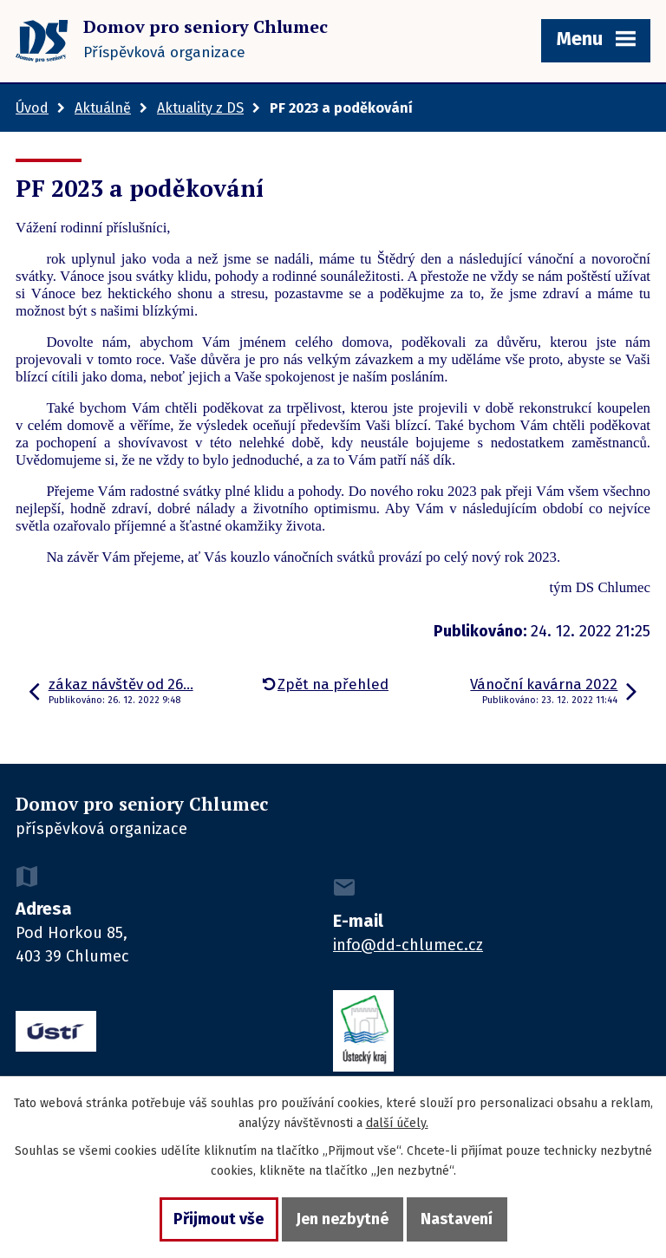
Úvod (32, 108)
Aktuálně (103, 108)
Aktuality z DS (200, 108)
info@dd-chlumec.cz (408, 945)
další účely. (397, 1123)
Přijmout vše (218, 1219)
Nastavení (457, 1219)
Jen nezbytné (342, 1219)
